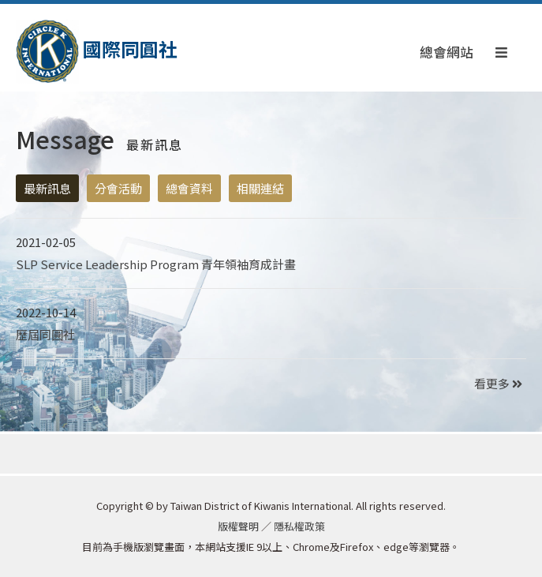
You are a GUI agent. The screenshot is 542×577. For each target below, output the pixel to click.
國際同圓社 (97, 52)
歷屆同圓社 (45, 334)
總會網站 (446, 52)
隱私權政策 (299, 526)
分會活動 (118, 188)
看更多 (498, 383)
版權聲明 (238, 526)
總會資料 (189, 188)
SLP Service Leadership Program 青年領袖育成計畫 (156, 264)
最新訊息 (47, 188)
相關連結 (260, 188)
